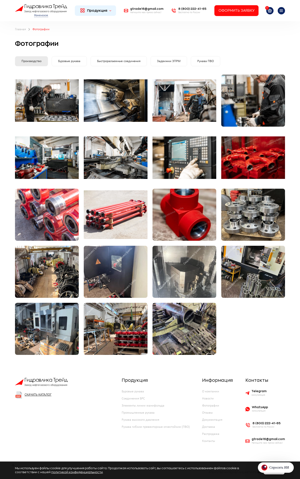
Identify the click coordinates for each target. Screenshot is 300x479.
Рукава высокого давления (140, 420)
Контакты (208, 441)
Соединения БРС (133, 398)
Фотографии (210, 405)
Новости (208, 398)
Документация (212, 420)
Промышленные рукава (138, 412)
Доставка (208, 427)
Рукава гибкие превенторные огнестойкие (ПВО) (156, 427)
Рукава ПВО (205, 61)
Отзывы (207, 412)
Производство (31, 61)
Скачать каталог (33, 395)
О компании (210, 391)
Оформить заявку (236, 10)
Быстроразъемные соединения (118, 61)
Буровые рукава (69, 61)
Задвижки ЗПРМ (169, 61)
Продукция (96, 10)
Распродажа (210, 434)
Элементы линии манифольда (143, 405)
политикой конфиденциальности (77, 472)
